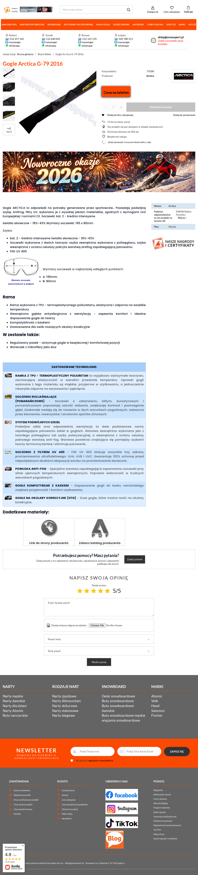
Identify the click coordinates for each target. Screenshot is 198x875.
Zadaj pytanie (134, 559)
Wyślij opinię (99, 662)
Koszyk (65, 795)
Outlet (192, 24)
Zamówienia (19, 781)
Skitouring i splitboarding (78, 24)
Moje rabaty (67, 814)
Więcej (181, 217)
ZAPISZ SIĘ (177, 751)
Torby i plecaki (155, 24)
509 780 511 (126, 38)
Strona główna (25, 54)
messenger (15, 42)
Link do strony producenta (48, 543)
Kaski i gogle (103, 24)
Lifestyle (171, 24)
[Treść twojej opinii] (99, 607)
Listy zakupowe (172, 11)
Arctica (150, 75)
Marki (182, 24)
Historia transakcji (70, 809)
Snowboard (54, 24)
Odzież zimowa (121, 24)
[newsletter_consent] (72, 760)
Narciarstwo (9, 24)
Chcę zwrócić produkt (23, 804)
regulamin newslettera (100, 760)
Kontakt (17, 814)
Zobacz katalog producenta (99, 543)
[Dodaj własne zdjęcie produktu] (113, 625)
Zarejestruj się (68, 790)
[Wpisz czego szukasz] (96, 9)
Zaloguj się (152, 11)
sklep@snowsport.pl (170, 37)
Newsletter (67, 818)
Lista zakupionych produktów (74, 804)
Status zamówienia (22, 790)
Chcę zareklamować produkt (26, 800)
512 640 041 (53, 38)
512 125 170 (89, 38)
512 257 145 (17, 38)
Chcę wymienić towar (23, 809)
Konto (62, 781)
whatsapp (14, 45)
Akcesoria (138, 24)
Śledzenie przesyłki (22, 795)
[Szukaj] (128, 9)
